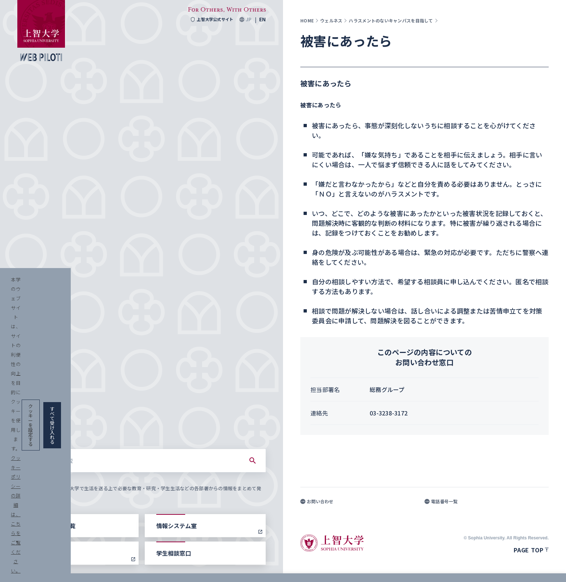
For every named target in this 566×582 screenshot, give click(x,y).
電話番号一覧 (441, 501)
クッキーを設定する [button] (466, 567)
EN (262, 19)
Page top (531, 550)
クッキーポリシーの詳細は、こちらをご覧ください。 (247, 567)
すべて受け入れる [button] (523, 567)
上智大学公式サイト (209, 19)
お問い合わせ (317, 501)
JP (248, 19)
